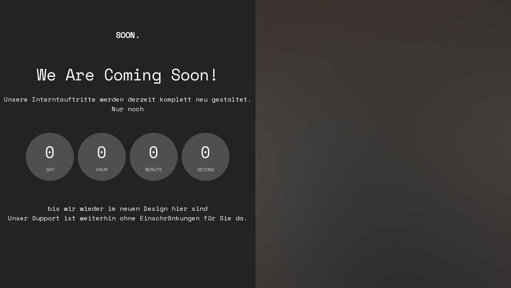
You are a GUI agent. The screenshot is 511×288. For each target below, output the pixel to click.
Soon (128, 35)
